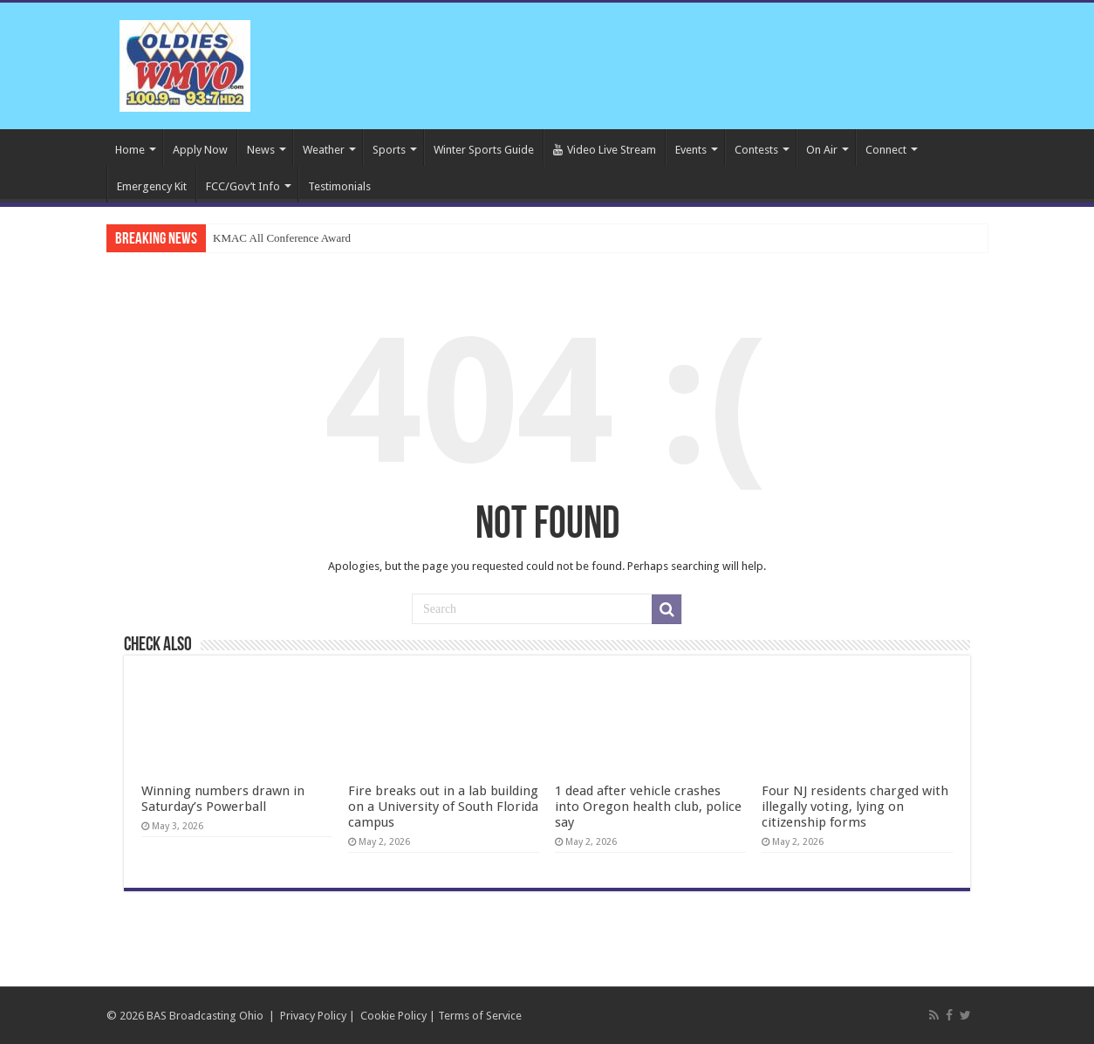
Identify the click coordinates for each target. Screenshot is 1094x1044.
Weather (324, 149)
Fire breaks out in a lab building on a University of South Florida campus (443, 806)
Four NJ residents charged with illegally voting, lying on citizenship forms (855, 806)
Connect (885, 149)
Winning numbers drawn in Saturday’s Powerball (222, 798)
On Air (822, 149)
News (261, 149)
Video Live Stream (604, 149)
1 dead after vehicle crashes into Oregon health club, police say (648, 806)
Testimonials (339, 186)
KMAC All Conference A (271, 237)
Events (691, 149)
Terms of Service (480, 1015)
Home (130, 149)
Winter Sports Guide (484, 149)
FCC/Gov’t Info (243, 186)
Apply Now (200, 149)
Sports (389, 149)
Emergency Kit (152, 186)
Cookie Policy (393, 1015)
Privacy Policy (313, 1015)
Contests (756, 149)
